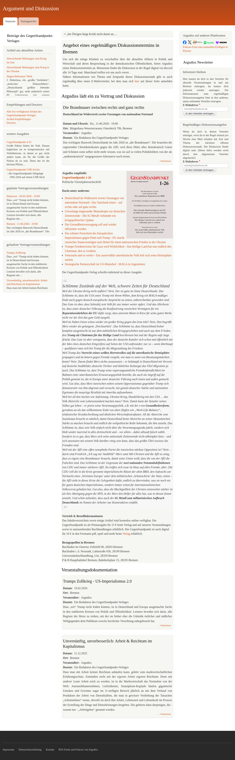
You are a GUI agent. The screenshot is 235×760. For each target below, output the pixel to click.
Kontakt (50, 749)
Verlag (126, 533)
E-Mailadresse (190, 105)
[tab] (117, 34)
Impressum (8, 749)
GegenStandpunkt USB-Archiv (23, 169)
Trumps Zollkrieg (16, 252)
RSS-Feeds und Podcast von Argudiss (78, 749)
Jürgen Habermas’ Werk (19, 76)
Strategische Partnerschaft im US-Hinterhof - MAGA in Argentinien (105, 264)
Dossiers (11, 122)
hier (138, 81)
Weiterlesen (165, 161)
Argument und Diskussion (31, 8)
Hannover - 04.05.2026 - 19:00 (23, 196)
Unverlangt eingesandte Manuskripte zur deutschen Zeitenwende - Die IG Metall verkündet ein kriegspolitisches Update (95, 216)
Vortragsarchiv (29, 21)
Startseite (10, 21)
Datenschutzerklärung (30, 749)
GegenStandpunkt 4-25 (19, 142)
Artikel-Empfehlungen (19, 119)
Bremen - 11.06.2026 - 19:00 (22, 223)
